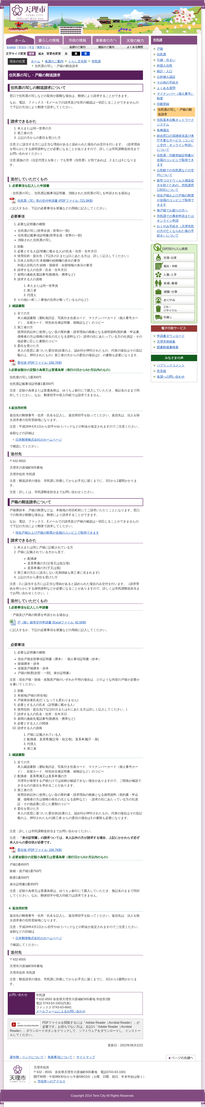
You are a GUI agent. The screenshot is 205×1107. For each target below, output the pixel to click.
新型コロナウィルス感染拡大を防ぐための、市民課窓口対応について (175, 185)
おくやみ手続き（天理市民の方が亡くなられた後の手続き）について (175, 231)
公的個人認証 (166, 76)
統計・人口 (164, 71)
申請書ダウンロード (171, 336)
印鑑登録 (163, 104)
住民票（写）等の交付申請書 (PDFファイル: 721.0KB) (55, 200)
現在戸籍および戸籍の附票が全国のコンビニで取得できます (57, 532)
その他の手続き (168, 82)
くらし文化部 (77, 61)
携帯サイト (43, 47)
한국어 (22, 47)
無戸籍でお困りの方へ (172, 210)
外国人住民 (164, 65)
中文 (31, 47)
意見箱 (161, 371)
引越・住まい (166, 60)
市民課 (96, 61)
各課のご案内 (54, 61)
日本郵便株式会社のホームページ (38, 439)
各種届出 (163, 130)
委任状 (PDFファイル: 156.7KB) (39, 362)
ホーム (35, 61)
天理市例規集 (166, 341)
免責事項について (60, 1057)
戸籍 (160, 48)
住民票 (161, 54)
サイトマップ (85, 1057)
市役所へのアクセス (51, 1081)
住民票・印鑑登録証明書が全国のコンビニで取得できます (175, 160)
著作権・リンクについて (27, 1057)
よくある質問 (166, 88)
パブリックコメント (171, 365)
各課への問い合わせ (171, 376)
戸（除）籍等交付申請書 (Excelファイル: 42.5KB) (51, 622)
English (11, 47)
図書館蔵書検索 (168, 347)
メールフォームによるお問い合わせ (60, 1011)
